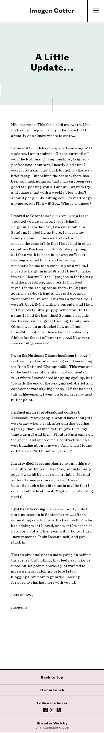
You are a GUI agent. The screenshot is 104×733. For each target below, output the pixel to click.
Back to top (52, 677)
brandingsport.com (52, 727)
